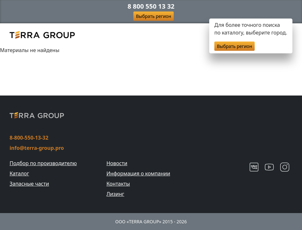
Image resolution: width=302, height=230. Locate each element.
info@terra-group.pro (37, 147)
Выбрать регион (153, 16)
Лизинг (115, 193)
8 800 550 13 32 (151, 6)
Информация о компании (138, 173)
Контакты (118, 183)
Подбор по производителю (43, 163)
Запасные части (29, 183)
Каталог (19, 173)
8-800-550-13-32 (29, 137)
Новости (117, 163)
